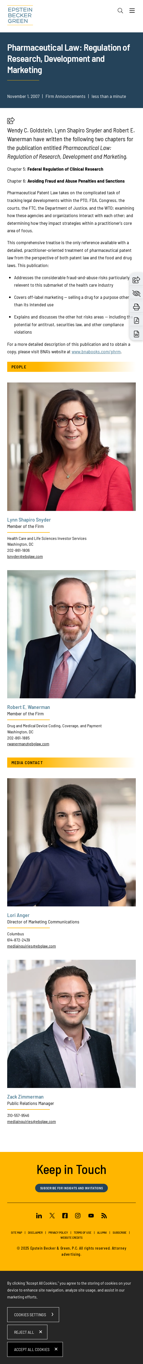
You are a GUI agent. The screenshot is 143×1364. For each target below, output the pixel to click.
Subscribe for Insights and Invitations (71, 1188)
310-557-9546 (18, 1115)
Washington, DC (20, 544)
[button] (11, 122)
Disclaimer (35, 1232)
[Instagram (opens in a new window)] (78, 1216)
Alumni (102, 1232)
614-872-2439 (18, 939)
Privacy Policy (58, 1232)
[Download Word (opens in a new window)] (136, 333)
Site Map (16, 1232)
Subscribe (119, 1232)
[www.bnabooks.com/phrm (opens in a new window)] (96, 351)
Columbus (15, 933)
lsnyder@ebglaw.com (25, 556)
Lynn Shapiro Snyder (29, 519)
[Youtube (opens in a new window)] (91, 1216)
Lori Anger (18, 915)
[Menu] (132, 12)
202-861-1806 (18, 550)
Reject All (24, 1332)
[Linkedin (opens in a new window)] (39, 1216)
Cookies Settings (30, 1314)
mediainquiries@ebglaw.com (31, 945)
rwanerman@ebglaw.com (28, 743)
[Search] (120, 10)
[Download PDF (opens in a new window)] (136, 320)
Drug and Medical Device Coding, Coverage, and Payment (54, 725)
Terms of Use (82, 1232)
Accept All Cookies (32, 1349)
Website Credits (71, 1237)
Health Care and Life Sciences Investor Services (47, 538)
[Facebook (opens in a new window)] (65, 1216)
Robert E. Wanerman (28, 707)
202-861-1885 (18, 737)
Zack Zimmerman (25, 1096)
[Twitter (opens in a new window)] (52, 1216)
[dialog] (71, 1317)
